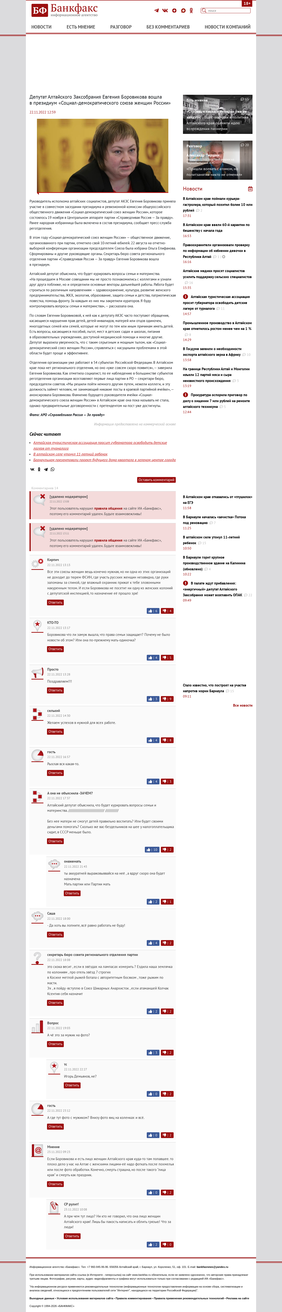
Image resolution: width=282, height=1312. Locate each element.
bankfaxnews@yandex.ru (212, 1266)
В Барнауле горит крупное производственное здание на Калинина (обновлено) (214, 563)
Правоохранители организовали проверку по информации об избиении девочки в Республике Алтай (216, 251)
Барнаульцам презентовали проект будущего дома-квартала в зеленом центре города (104, 459)
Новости (41, 27)
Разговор (121, 27)
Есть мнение (81, 27)
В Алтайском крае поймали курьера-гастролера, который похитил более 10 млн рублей (218, 204)
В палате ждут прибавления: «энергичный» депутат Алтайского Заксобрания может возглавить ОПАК (212, 589)
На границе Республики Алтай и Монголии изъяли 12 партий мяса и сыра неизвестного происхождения (216, 375)
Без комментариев (168, 27)
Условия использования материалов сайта (85, 1298)
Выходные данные (41, 1298)
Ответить (55, 602)
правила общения (108, 508)
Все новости (243, 705)
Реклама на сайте (237, 1298)
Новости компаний (228, 27)
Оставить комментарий (156, 479)
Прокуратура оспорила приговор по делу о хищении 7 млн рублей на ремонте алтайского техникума (216, 401)
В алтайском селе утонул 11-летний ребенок (70, 454)
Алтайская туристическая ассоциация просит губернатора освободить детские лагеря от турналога (216, 302)
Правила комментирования (134, 1298)
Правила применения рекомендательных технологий (189, 1298)
